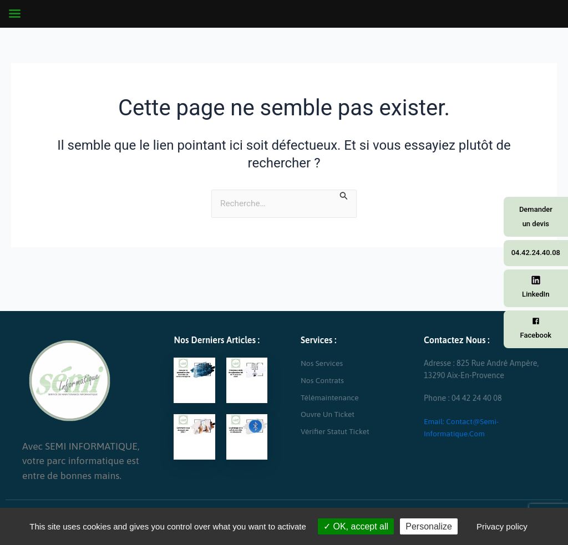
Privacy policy (502, 526)
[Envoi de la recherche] (344, 196)
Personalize (428, 526)
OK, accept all (355, 526)
